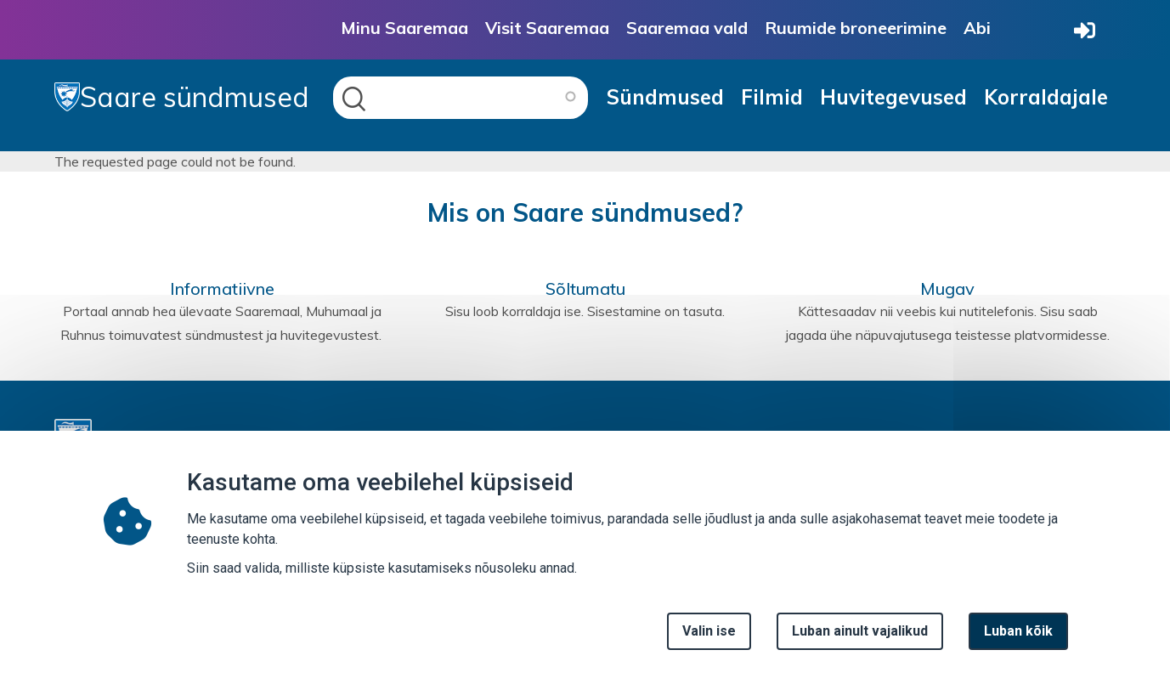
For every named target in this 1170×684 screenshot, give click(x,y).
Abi (977, 27)
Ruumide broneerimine (856, 27)
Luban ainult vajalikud (860, 631)
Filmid (772, 97)
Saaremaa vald (687, 27)
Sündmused (665, 97)
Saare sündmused (181, 97)
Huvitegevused (893, 97)
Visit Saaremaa (547, 27)
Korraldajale (1046, 97)
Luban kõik (1018, 631)
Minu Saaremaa (404, 27)
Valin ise (709, 631)
